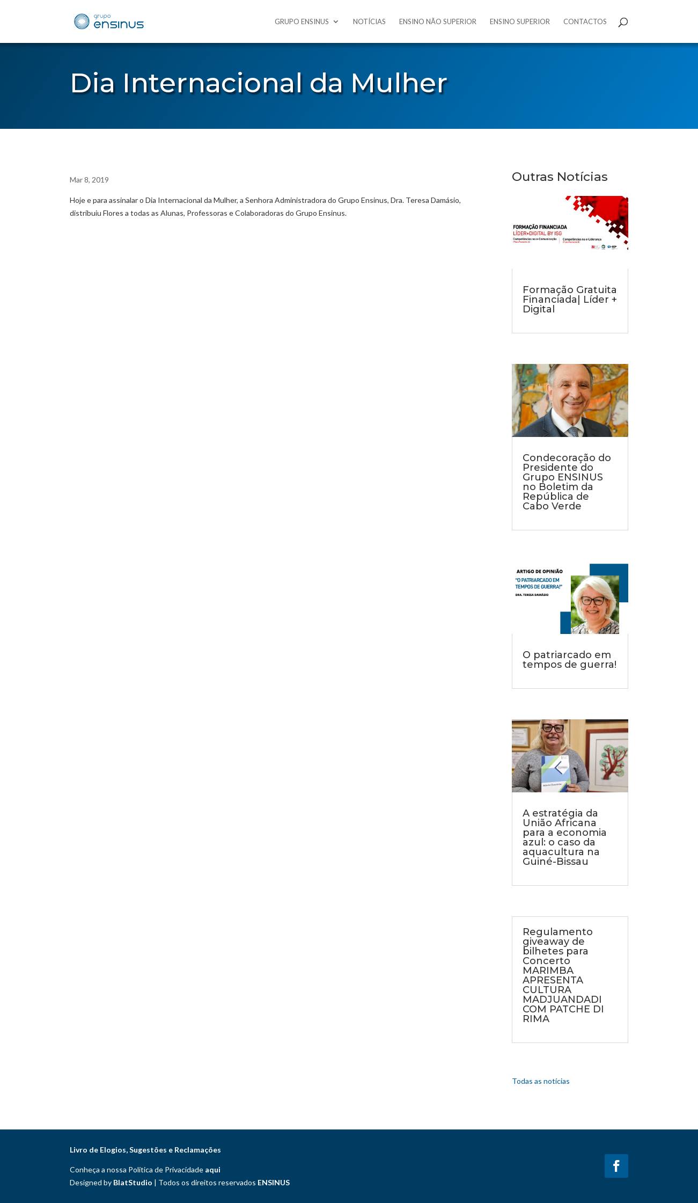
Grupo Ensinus (302, 22)
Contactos (585, 22)
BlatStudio (132, 1182)
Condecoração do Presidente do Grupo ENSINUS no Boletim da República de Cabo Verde (567, 482)
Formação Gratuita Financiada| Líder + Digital (570, 299)
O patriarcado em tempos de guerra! (569, 659)
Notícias (369, 22)
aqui (213, 1169)
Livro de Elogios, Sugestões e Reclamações (145, 1149)
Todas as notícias (541, 1080)
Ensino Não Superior (437, 22)
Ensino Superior (520, 22)
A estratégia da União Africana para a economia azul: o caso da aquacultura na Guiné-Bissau (565, 837)
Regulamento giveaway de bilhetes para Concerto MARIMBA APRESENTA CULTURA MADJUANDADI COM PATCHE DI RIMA (563, 975)
